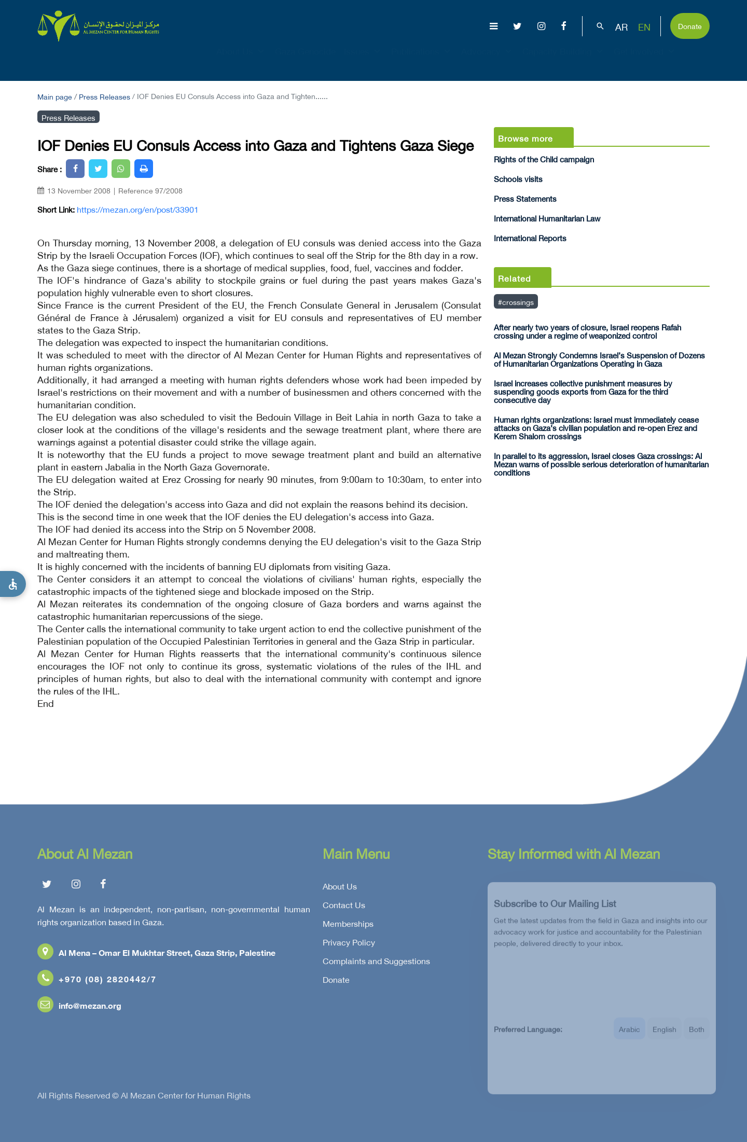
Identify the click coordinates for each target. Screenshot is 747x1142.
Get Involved (645, 60)
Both (696, 1035)
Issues (363, 60)
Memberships (348, 926)
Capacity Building (563, 60)
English (664, 1035)
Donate (690, 25)
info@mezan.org (79, 1008)
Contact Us (344, 907)
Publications (422, 60)
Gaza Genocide (305, 60)
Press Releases (104, 95)
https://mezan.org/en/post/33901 (138, 209)
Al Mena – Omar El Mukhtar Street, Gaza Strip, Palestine (156, 955)
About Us (241, 60)
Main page (54, 95)
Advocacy (487, 60)
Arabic (629, 1035)
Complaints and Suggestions (376, 963)
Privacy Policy (349, 945)
